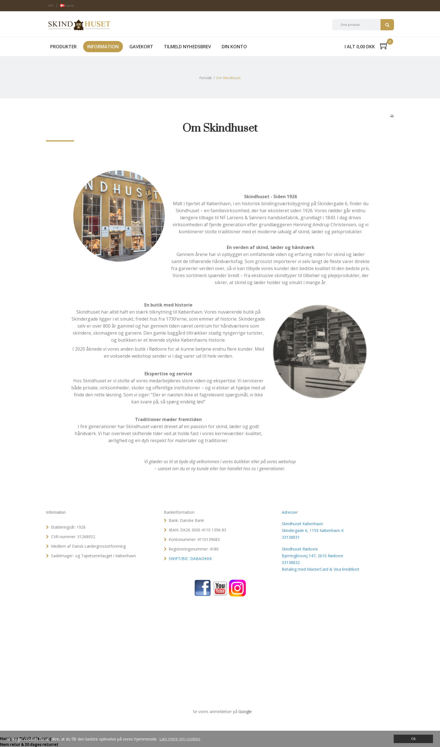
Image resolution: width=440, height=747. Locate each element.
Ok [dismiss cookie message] (413, 738)
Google (245, 711)
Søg (387, 24)
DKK (50, 6)
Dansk (67, 6)
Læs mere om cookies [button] (179, 738)
